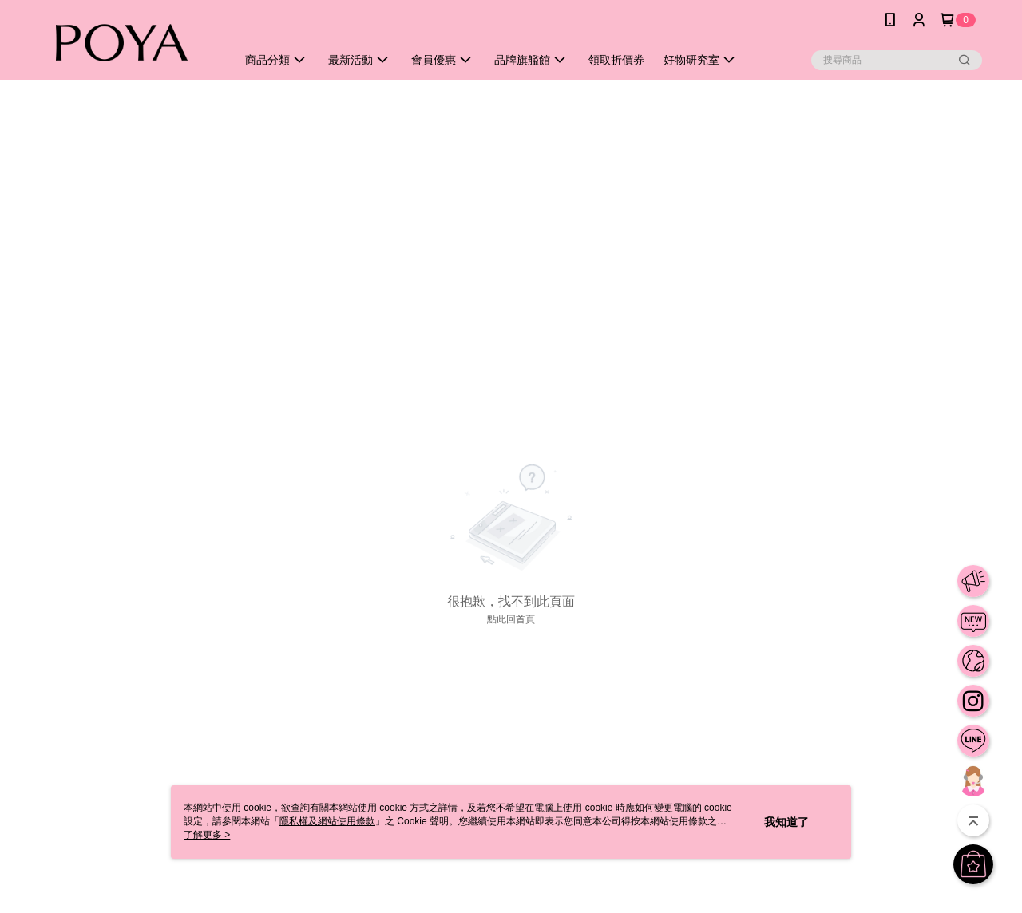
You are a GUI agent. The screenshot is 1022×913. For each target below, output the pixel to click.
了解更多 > (207, 834)
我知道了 (786, 822)
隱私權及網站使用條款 (327, 821)
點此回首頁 (511, 619)
